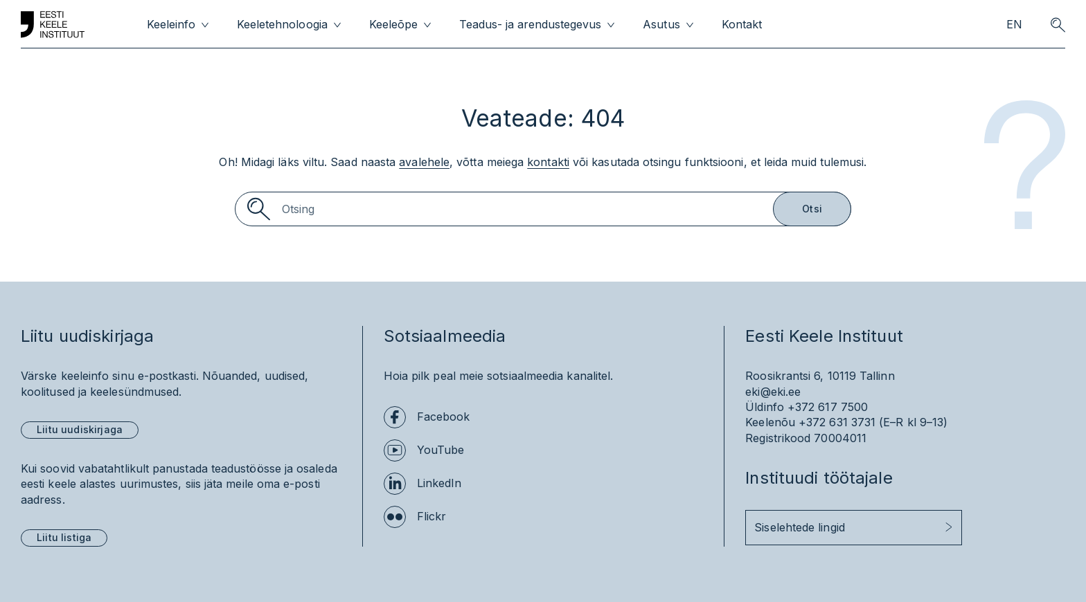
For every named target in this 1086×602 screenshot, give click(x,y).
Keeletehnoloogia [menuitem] (282, 24)
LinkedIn (439, 483)
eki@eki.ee (773, 392)
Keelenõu (770, 422)
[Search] (543, 209)
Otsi (812, 209)
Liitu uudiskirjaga (80, 429)
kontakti (548, 162)
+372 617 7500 (827, 407)
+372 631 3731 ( (841, 422)
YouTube (441, 450)
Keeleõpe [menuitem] (393, 24)
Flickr (431, 516)
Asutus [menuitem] (661, 24)
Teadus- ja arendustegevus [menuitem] (530, 24)
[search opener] (1057, 25)
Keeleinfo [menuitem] (171, 24)
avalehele (424, 162)
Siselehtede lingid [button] (799, 527)
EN (1014, 24)
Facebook (443, 416)
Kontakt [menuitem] (742, 24)
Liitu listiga (64, 537)
